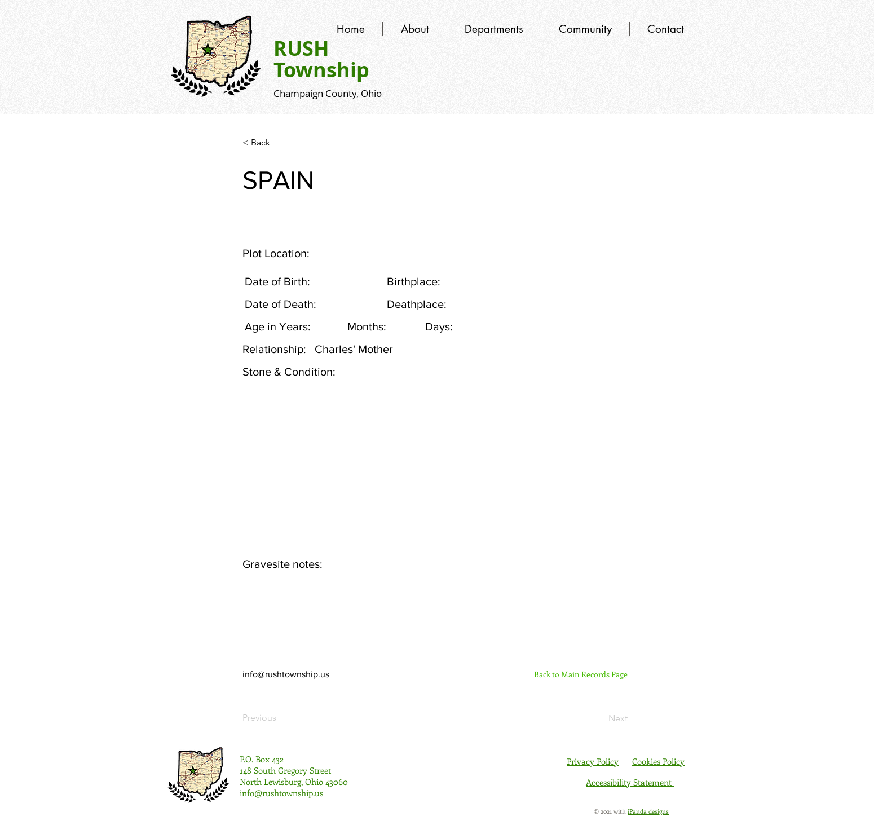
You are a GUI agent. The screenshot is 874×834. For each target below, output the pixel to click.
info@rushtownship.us (285, 674)
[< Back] (279, 142)
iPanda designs (648, 811)
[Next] (599, 718)
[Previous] (279, 718)
